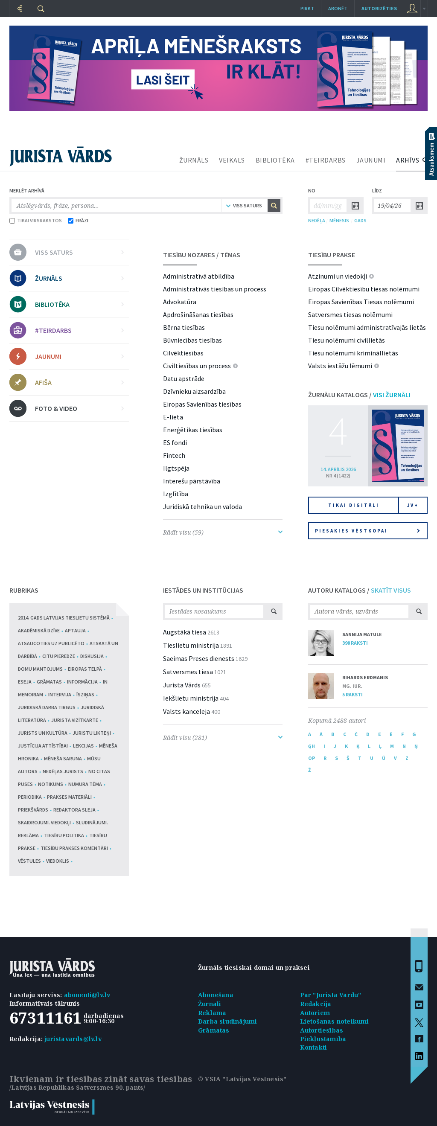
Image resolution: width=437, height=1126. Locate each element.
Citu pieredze (58, 656)
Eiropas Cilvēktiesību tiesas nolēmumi (364, 289)
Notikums (50, 784)
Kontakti (313, 1047)
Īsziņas (85, 694)
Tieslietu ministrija (191, 645)
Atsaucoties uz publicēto (51, 643)
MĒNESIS (339, 220)
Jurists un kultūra (42, 733)
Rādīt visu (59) (223, 532)
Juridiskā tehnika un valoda (202, 506)
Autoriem (315, 1013)
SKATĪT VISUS (391, 590)
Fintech (174, 455)
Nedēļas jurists (63, 771)
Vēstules (29, 861)
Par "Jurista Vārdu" (330, 995)
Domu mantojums (40, 669)
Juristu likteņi (92, 733)
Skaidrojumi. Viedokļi (44, 822)
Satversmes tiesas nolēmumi (350, 314)
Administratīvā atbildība (198, 276)
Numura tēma (85, 784)
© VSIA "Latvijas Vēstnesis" (242, 1079)
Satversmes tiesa (188, 671)
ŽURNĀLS (194, 160)
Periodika (30, 797)
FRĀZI (78, 220)
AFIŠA (79, 382)
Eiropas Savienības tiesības (202, 404)
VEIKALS (232, 160)
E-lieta (173, 417)
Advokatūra (179, 301)
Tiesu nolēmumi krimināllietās (353, 353)
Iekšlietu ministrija (190, 698)
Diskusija (92, 656)
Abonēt (337, 8)
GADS (360, 220)
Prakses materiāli (69, 797)
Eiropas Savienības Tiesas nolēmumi (361, 301)
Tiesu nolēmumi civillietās (346, 340)
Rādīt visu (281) (223, 737)
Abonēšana (215, 995)
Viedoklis (57, 861)
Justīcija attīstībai (43, 745)
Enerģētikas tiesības (192, 429)
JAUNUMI (371, 160)
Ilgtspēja (176, 468)
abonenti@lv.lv (87, 995)
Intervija (59, 694)
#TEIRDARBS (326, 160)
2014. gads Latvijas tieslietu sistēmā (64, 617)
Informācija (82, 681)
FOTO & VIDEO (79, 408)
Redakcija (316, 1004)
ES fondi (175, 442)
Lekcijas (83, 745)
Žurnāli (209, 1004)
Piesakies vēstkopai (367, 531)
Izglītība (175, 493)
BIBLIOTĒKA (275, 160)
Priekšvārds (33, 809)
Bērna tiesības (184, 327)
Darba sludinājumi (227, 1021)
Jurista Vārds (182, 685)
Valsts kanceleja (186, 711)
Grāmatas (49, 681)
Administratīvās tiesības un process (214, 289)
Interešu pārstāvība (191, 481)
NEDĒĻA (316, 220)
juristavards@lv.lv (73, 1039)
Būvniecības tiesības (192, 340)
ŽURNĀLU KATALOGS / (359, 394)
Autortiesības (322, 1030)
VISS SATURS (79, 252)
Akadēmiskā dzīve (39, 630)
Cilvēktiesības (183, 353)
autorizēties (379, 8)
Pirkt (307, 8)
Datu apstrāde (183, 378)
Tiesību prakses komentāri (74, 848)
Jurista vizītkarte (74, 720)
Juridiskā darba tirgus (47, 707)
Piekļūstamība (323, 1039)
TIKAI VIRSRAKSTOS (35, 220)
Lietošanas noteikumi (334, 1021)
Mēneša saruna (63, 758)
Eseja (25, 681)
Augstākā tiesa (184, 632)
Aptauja (75, 630)
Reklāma (212, 1013)
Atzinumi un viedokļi (337, 276)
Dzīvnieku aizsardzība (194, 391)
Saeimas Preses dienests (198, 658)
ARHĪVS (407, 160)
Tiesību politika (64, 835)
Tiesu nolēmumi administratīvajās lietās (367, 327)
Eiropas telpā (85, 669)
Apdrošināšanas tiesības (198, 314)
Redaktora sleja (74, 809)
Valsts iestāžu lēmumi (340, 365)
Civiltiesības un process (197, 365)
